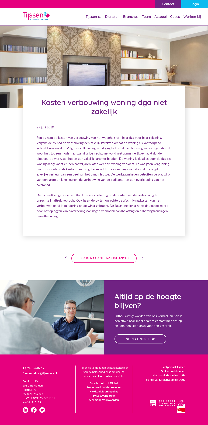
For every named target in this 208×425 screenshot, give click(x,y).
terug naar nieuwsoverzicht (104, 258)
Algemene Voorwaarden (104, 399)
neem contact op (140, 339)
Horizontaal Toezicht (111, 376)
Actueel (160, 16)
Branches (130, 16)
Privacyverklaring (104, 395)
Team (146, 16)
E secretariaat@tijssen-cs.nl (40, 373)
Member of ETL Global (104, 383)
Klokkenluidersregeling (103, 391)
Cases (175, 16)
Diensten (112, 16)
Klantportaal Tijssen (173, 366)
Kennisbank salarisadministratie (165, 379)
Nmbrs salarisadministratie (168, 375)
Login (195, 4)
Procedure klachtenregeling (103, 387)
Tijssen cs (94, 16)
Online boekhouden (173, 371)
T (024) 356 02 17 (33, 368)
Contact (168, 4)
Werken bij (192, 16)
